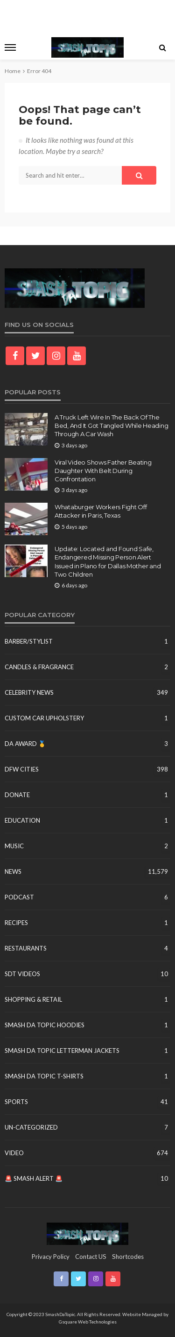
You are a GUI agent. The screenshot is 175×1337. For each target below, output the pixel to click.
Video (14, 1153)
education (22, 820)
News (13, 871)
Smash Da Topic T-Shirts (44, 1076)
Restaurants (26, 948)
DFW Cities (22, 769)
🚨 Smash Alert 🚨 (34, 1178)
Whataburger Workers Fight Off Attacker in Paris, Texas (101, 511)
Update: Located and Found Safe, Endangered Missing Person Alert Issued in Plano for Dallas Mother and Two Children (108, 561)
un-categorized (31, 1127)
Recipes (16, 922)
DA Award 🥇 (25, 743)
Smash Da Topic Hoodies (44, 1025)
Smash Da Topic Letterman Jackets (62, 1050)
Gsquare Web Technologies (88, 1321)
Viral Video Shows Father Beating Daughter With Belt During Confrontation (103, 471)
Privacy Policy (51, 1256)
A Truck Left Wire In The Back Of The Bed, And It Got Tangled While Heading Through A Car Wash (111, 425)
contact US (90, 1256)
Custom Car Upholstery (44, 718)
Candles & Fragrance (39, 667)
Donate (17, 794)
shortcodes (128, 1256)
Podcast (19, 897)
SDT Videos (22, 974)
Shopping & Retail (33, 999)
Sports (16, 1101)
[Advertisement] (87, 16)
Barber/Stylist (29, 641)
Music (14, 846)
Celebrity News (29, 692)
